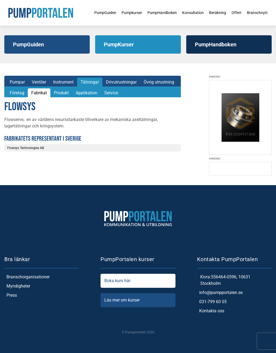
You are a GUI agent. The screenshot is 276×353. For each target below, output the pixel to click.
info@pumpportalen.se (220, 292)
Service (111, 92)
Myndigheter (17, 286)
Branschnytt (260, 12)
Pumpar (17, 82)
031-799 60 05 (212, 302)
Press (10, 295)
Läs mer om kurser (137, 300)
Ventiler (39, 82)
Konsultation (190, 12)
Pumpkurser (122, 12)
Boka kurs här (137, 281)
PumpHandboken (156, 12)
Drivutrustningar (121, 82)
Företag (17, 92)
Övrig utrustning (159, 82)
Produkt (61, 92)
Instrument (63, 82)
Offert (237, 12)
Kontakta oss (210, 311)
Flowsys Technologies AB (25, 148)
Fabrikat (39, 92)
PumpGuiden (93, 12)
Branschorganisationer (27, 277)
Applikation (86, 92)
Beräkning (217, 12)
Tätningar (90, 82)
